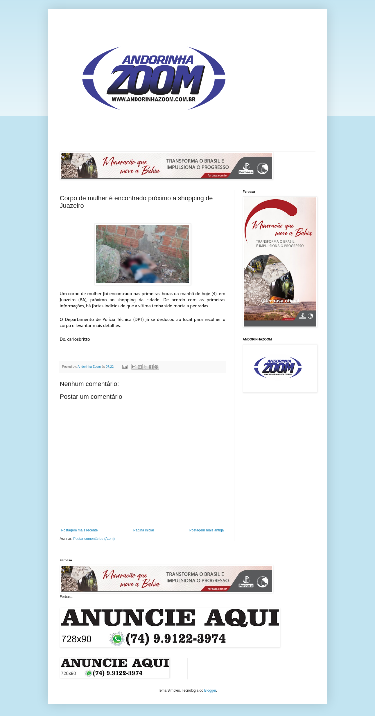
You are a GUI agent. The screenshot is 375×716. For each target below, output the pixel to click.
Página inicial (143, 530)
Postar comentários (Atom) (94, 539)
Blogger (210, 690)
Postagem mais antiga (206, 530)
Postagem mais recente (79, 530)
